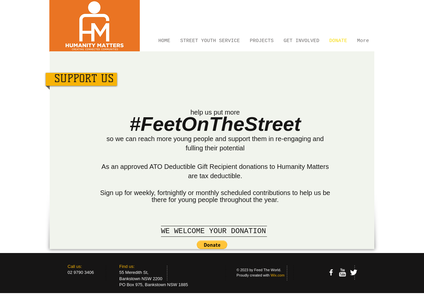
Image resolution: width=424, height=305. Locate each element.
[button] (212, 244)
